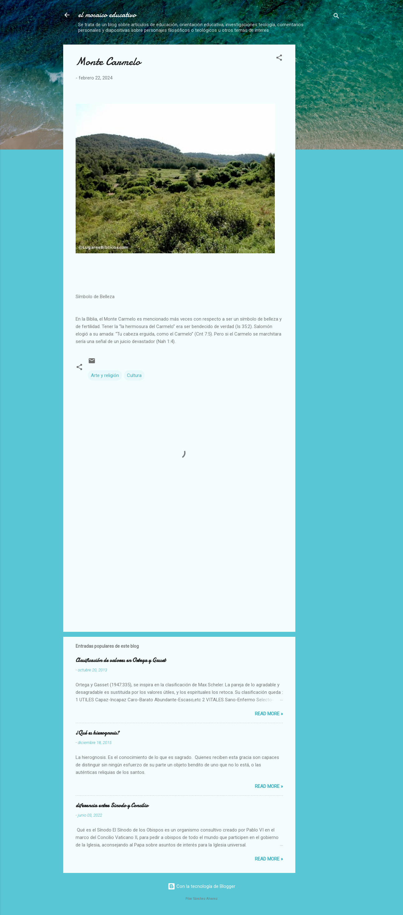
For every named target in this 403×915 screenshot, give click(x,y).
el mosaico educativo (107, 15)
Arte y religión (105, 375)
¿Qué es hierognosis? (97, 733)
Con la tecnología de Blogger (201, 886)
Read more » (269, 714)
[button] (279, 59)
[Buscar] (336, 16)
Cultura (134, 375)
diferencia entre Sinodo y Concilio (112, 805)
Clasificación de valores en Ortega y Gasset (121, 660)
